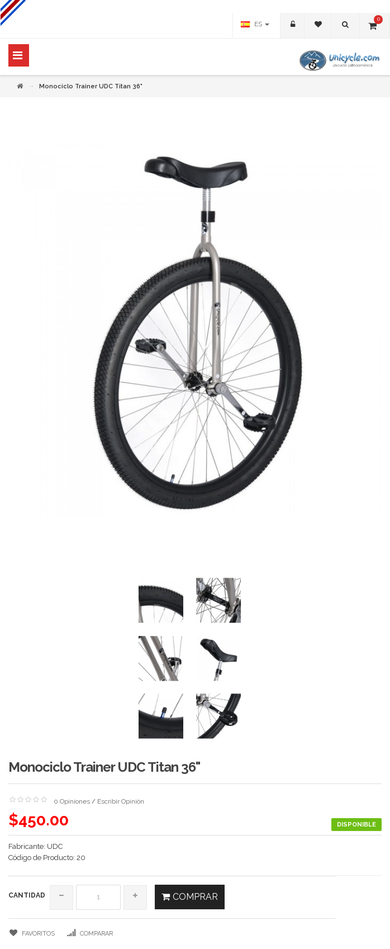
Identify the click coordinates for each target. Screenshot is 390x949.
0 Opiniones (72, 801)
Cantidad (26, 895)
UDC (55, 846)
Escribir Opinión (120, 801)
